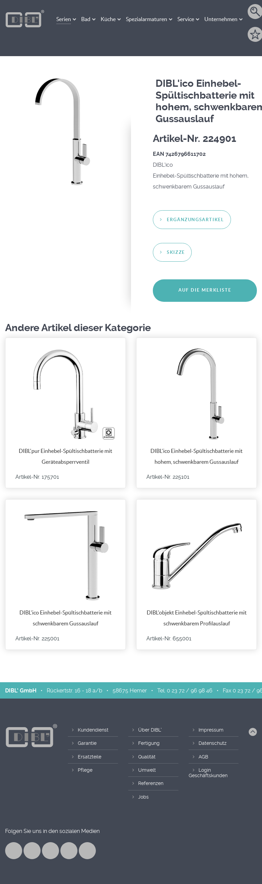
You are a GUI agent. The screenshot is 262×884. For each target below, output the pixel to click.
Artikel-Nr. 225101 (167, 477)
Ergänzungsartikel (195, 219)
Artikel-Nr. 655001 (168, 638)
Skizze (176, 252)
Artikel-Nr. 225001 (37, 638)
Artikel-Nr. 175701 (37, 477)
